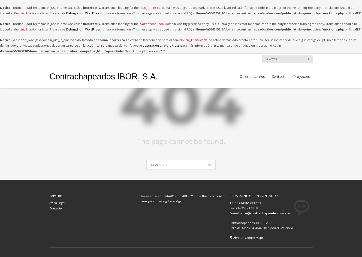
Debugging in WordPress (83, 13)
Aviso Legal (57, 200)
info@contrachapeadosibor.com (266, 210)
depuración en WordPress (161, 43)
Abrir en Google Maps (246, 235)
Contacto (55, 205)
